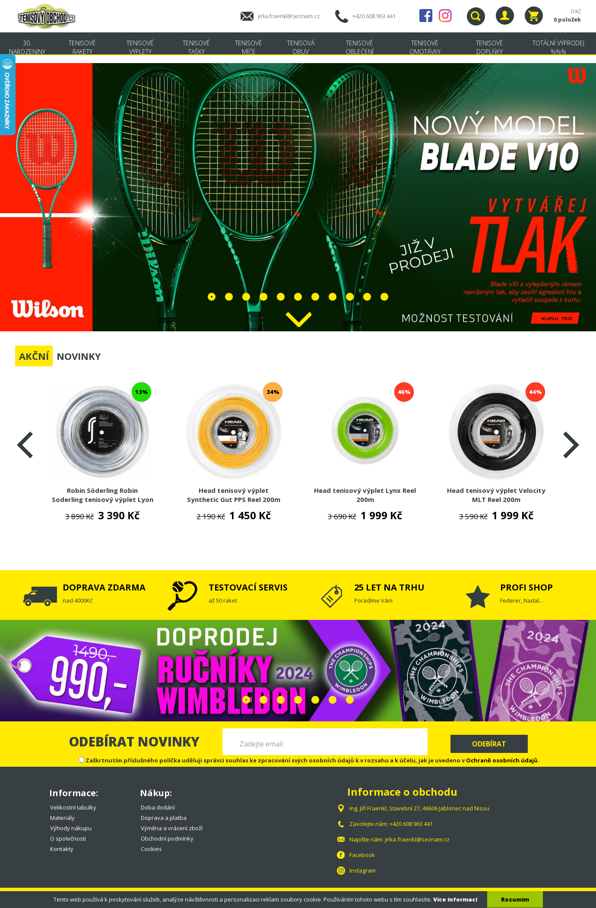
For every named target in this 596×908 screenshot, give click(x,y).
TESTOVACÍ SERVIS (248, 587)
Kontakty (61, 849)
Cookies (151, 849)
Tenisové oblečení (360, 47)
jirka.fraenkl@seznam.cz (289, 16)
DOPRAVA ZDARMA (104, 587)
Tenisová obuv (300, 47)
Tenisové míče (248, 47)
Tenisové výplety (140, 47)
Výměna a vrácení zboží (172, 828)
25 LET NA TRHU (389, 587)
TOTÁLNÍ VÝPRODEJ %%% (558, 47)
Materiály (62, 818)
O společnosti (68, 838)
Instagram (445, 15)
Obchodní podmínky (167, 838)
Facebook (425, 15)
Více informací (455, 899)
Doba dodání (158, 807)
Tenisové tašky (196, 47)
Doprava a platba (164, 818)
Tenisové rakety (82, 47)
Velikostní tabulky (73, 807)
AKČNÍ (34, 355)
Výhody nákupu (71, 828)
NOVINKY (79, 355)
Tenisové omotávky (425, 47)
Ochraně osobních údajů (502, 760)
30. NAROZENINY (27, 47)
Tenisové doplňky (489, 47)
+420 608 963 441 (374, 16)
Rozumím (515, 899)
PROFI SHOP (526, 587)
